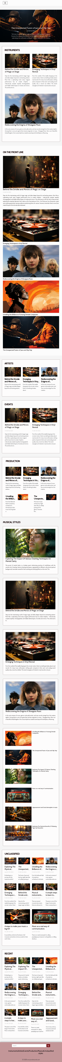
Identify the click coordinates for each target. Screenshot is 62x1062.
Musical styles (41, 1052)
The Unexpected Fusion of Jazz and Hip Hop (31, 28)
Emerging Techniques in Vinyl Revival (15, 243)
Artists (20, 1051)
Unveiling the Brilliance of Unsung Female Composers (20, 314)
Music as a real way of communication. (42, 788)
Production (33, 1051)
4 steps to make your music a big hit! (22, 1022)
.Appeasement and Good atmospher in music (44, 807)
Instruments (13, 1051)
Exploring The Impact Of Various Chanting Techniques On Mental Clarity (43, 770)
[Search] (29, 1045)
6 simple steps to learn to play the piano (51, 895)
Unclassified (49, 1051)
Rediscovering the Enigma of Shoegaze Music (23, 125)
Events (26, 1051)
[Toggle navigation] (5, 3)
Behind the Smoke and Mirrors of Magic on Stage (24, 189)
